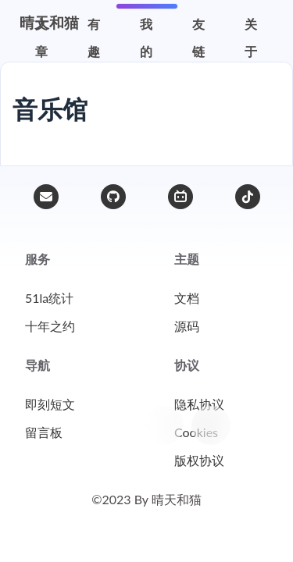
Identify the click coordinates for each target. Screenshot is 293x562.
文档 (186, 297)
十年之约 (50, 325)
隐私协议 (199, 404)
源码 (186, 325)
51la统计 (49, 297)
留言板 (44, 432)
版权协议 (199, 460)
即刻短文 (50, 404)
